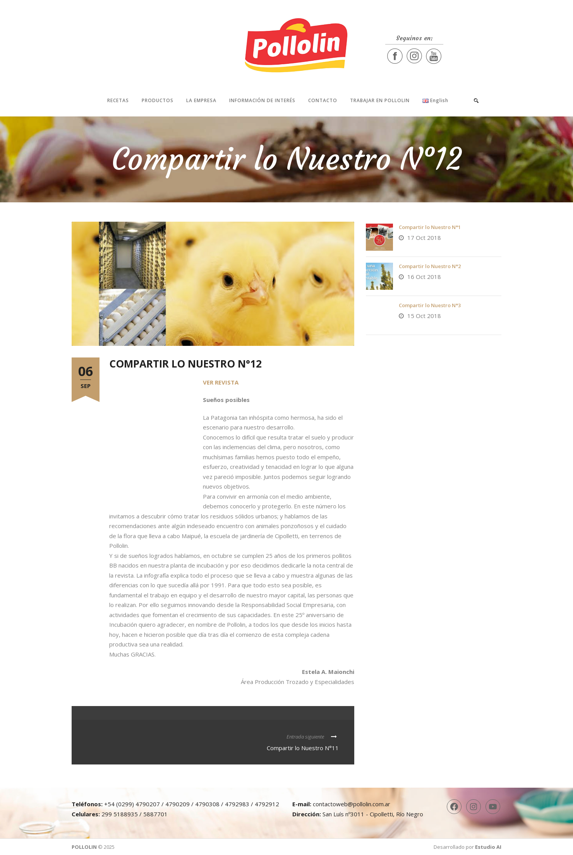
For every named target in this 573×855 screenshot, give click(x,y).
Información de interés (262, 100)
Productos (157, 100)
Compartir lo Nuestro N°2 (430, 266)
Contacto (322, 100)
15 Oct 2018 (424, 316)
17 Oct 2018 (424, 237)
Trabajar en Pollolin (380, 100)
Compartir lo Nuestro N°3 (430, 305)
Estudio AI (488, 846)
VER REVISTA (220, 382)
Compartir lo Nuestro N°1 (430, 227)
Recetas (118, 100)
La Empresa (201, 100)
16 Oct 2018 (424, 276)
